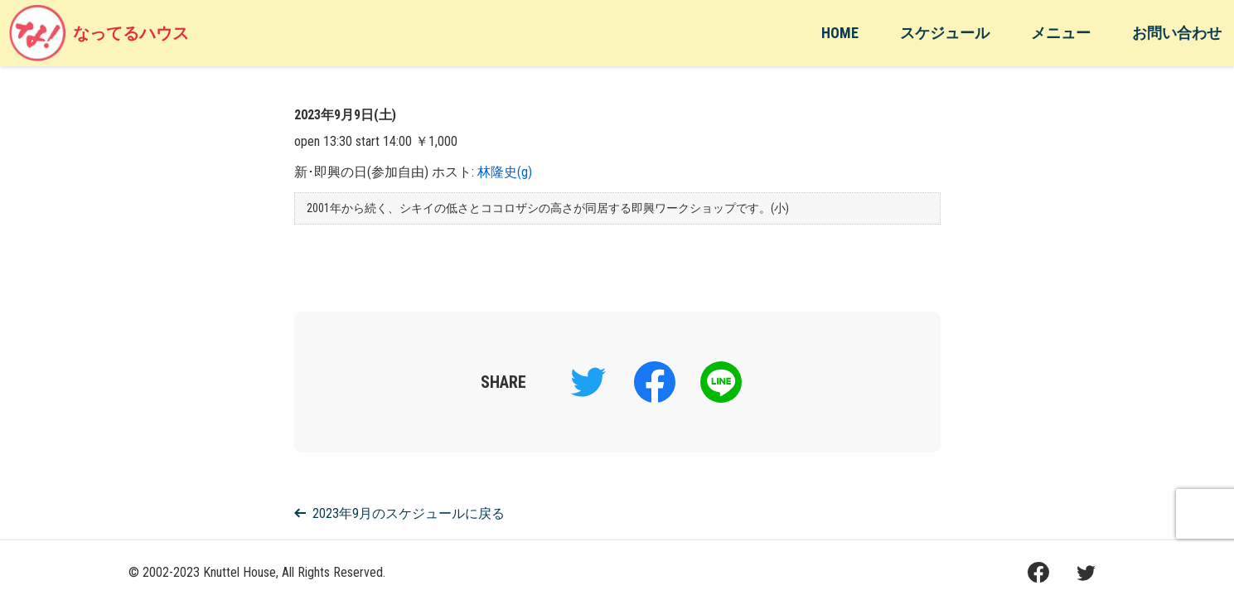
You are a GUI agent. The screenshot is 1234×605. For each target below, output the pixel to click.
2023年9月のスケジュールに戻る (399, 513)
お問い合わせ (1177, 32)
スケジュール (945, 32)
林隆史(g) (504, 172)
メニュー (1061, 32)
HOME (840, 32)
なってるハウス (98, 33)
